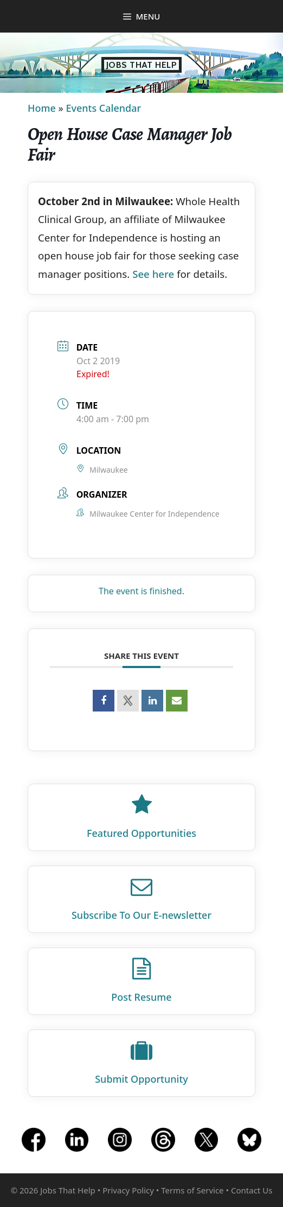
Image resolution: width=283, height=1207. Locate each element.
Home (42, 108)
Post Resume (141, 996)
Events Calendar (103, 108)
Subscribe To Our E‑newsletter (141, 915)
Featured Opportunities (141, 833)
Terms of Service (192, 1190)
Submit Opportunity (141, 1078)
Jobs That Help (141, 65)
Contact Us (251, 1190)
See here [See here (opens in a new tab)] (153, 274)
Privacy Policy (128, 1190)
